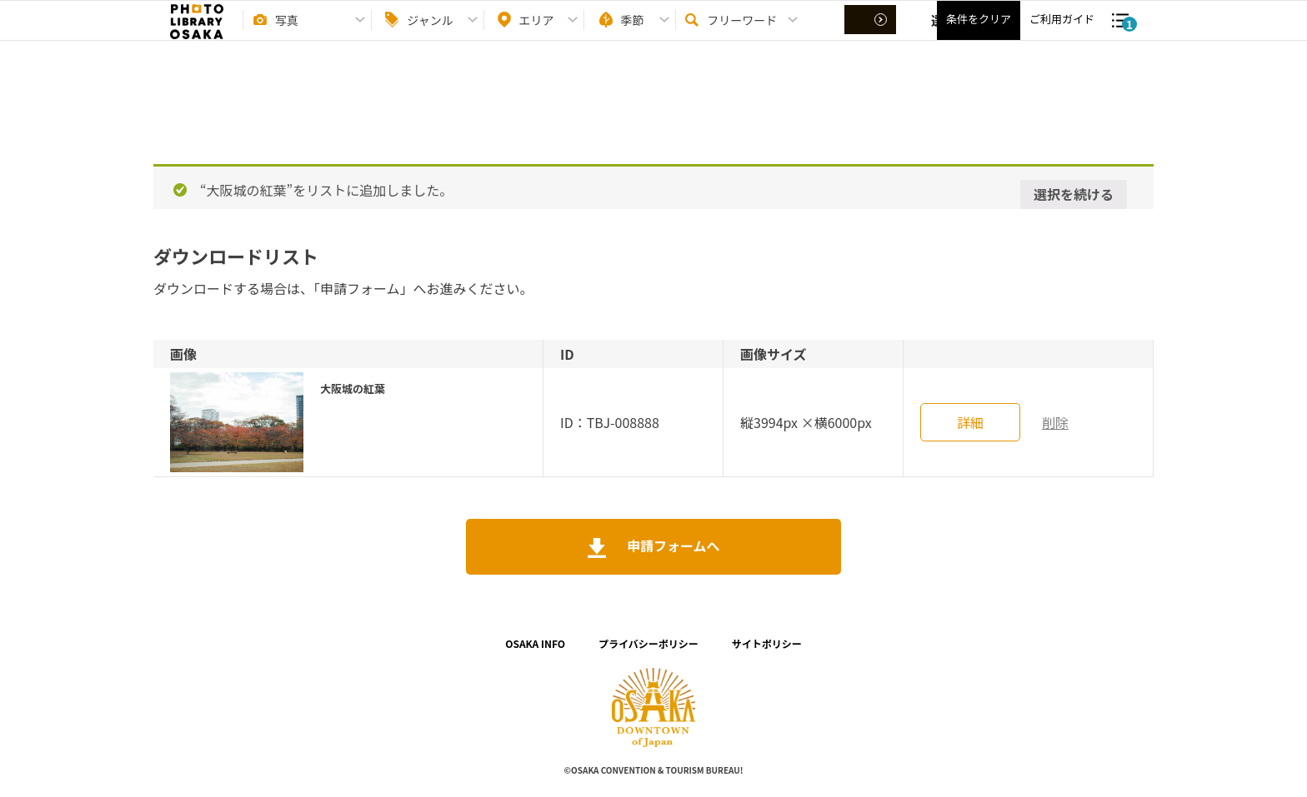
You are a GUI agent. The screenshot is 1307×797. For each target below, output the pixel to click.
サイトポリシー (767, 643)
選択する (872, 34)
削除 (1055, 422)
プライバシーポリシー (648, 643)
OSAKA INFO (535, 643)
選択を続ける (1074, 194)
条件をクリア (978, 34)
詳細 (970, 422)
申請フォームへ (671, 545)
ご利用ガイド (1061, 34)
